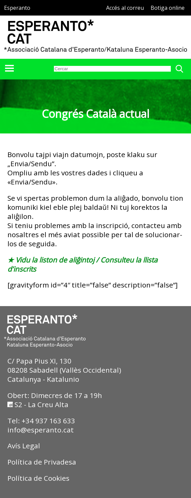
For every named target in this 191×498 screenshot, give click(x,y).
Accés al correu (125, 7)
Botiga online (168, 7)
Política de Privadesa (41, 462)
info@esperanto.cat (40, 429)
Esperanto (17, 7)
